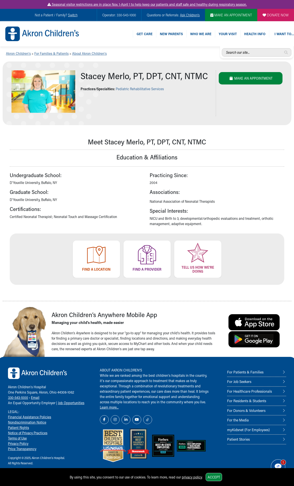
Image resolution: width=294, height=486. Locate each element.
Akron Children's (18, 53)
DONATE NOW (276, 15)
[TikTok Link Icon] (147, 419)
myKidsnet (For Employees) (248, 429)
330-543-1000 (18, 397)
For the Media (238, 419)
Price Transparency (22, 448)
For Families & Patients (51, 53)
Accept (214, 477)
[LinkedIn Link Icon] (126, 419)
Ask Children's (190, 15)
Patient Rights (18, 427)
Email (35, 397)
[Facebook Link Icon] (104, 419)
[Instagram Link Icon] (115, 419)
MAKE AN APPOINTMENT (231, 15)
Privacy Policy (18, 443)
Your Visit (228, 33)
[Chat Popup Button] (278, 466)
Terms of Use (17, 438)
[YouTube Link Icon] (136, 419)
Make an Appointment (251, 78)
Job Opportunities (71, 402)
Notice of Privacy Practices (27, 433)
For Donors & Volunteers (246, 410)
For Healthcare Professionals (249, 391)
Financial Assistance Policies (29, 417)
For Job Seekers (239, 381)
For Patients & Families (245, 371)
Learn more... (109, 407)
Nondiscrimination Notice (27, 422)
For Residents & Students (246, 400)
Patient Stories (238, 439)
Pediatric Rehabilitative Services (140, 88)
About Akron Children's (89, 53)
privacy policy (192, 477)
